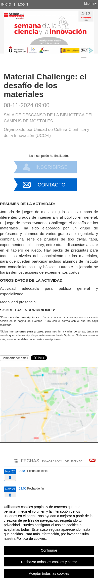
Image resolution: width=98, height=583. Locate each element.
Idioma (90, 4)
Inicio (6, 4)
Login (23, 4)
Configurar (49, 550)
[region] (49, 540)
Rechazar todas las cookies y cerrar (49, 562)
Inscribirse (51, 167)
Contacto (51, 184)
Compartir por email (15, 358)
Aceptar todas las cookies (49, 573)
